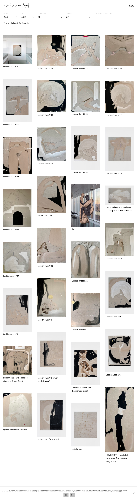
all (50, 17)
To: (22, 13)
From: (6, 13)
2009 (10, 17)
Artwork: (42, 13)
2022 (28, 17)
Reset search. (24, 23)
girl (78, 17)
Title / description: (103, 13)
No (72, 495)
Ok (66, 495)
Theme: (69, 13)
